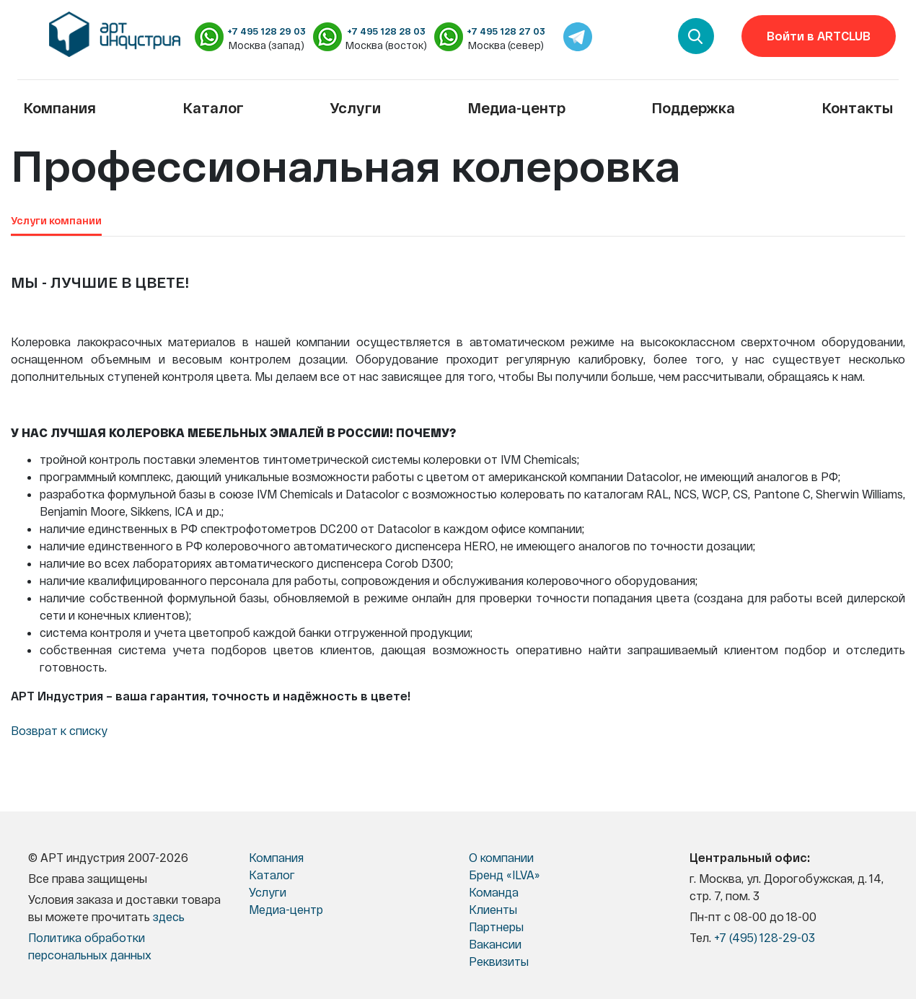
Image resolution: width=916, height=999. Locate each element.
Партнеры (496, 926)
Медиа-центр (516, 107)
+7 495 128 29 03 (266, 31)
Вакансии (495, 944)
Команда (494, 892)
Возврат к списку (59, 730)
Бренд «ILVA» (504, 874)
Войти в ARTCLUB (819, 36)
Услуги (355, 107)
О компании (501, 857)
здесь (169, 916)
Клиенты (493, 909)
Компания (59, 107)
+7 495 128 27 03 (506, 31)
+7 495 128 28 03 (386, 31)
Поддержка (693, 107)
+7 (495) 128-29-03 (764, 937)
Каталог (213, 107)
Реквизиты (499, 961)
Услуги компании (56, 220)
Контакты (857, 107)
